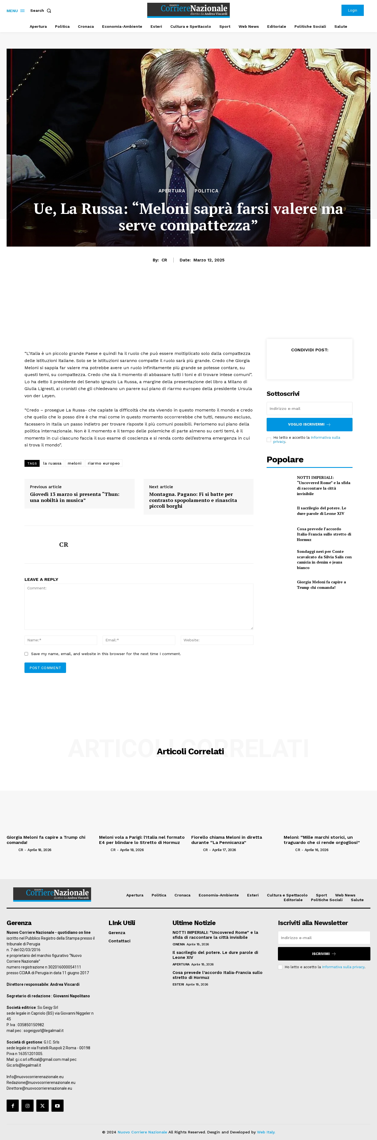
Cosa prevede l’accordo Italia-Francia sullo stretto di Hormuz (324, 534)
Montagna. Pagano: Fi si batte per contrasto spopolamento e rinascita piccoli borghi (193, 500)
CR (164, 260)
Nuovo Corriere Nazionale (142, 1132)
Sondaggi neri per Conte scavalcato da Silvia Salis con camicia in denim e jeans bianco (324, 559)
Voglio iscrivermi (309, 424)
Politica (206, 191)
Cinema (179, 944)
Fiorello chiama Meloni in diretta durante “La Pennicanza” (226, 840)
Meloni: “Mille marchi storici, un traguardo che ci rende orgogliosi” (322, 840)
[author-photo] (12, 849)
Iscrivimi (324, 953)
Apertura (172, 191)
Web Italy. (266, 1132)
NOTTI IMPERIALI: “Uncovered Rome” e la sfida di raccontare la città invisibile (323, 485)
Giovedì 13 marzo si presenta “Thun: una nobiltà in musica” (74, 497)
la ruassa (52, 463)
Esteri (178, 984)
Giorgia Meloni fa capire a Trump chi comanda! (321, 584)
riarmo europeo (104, 463)
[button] (41, 10)
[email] (310, 408)
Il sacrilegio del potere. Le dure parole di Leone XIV (321, 510)
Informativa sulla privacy (343, 967)
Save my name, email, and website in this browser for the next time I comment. (106, 654)
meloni (75, 463)
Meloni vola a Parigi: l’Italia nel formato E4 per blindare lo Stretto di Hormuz (142, 840)
